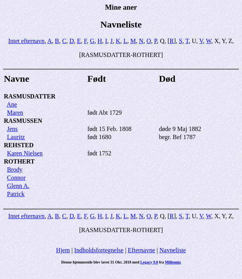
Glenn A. (18, 186)
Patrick (15, 194)
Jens (12, 129)
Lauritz (16, 137)
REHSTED (18, 145)
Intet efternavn (26, 41)
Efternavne (141, 250)
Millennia (173, 262)
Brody (14, 169)
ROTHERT (19, 161)
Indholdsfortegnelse (98, 250)
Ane (12, 104)
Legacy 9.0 (149, 262)
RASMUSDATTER (29, 96)
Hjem (63, 250)
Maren (15, 112)
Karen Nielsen (25, 153)
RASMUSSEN (23, 120)
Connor (16, 177)
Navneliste (172, 250)
